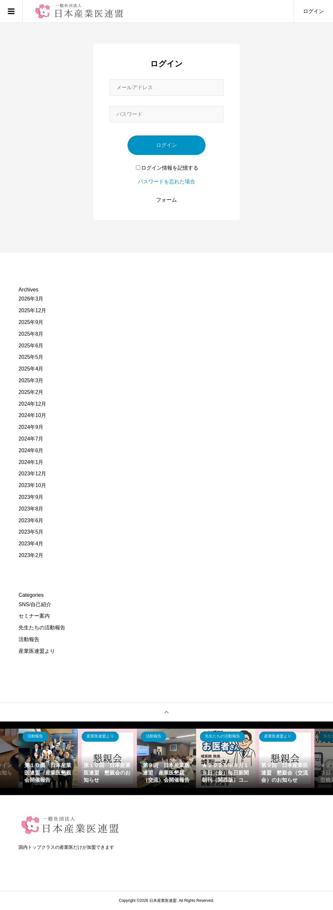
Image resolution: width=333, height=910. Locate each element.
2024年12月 (32, 404)
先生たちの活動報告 (42, 627)
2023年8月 (31, 508)
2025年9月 (31, 322)
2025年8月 (31, 334)
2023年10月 (32, 485)
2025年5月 (31, 357)
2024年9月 (31, 427)
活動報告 (29, 639)
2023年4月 (31, 543)
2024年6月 (31, 450)
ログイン (313, 11)
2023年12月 (32, 473)
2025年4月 (31, 368)
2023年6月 (31, 520)
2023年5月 (31, 532)
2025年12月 (32, 310)
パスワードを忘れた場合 (166, 181)
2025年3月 (31, 380)
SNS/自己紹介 (35, 604)
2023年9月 (31, 497)
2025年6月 (31, 345)
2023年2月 (31, 555)
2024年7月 (31, 438)
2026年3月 (31, 298)
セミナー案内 (34, 616)
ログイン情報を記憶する (167, 168)
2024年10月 (32, 415)
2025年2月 (31, 392)
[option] (48, 758)
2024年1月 (31, 462)
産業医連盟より (37, 651)
